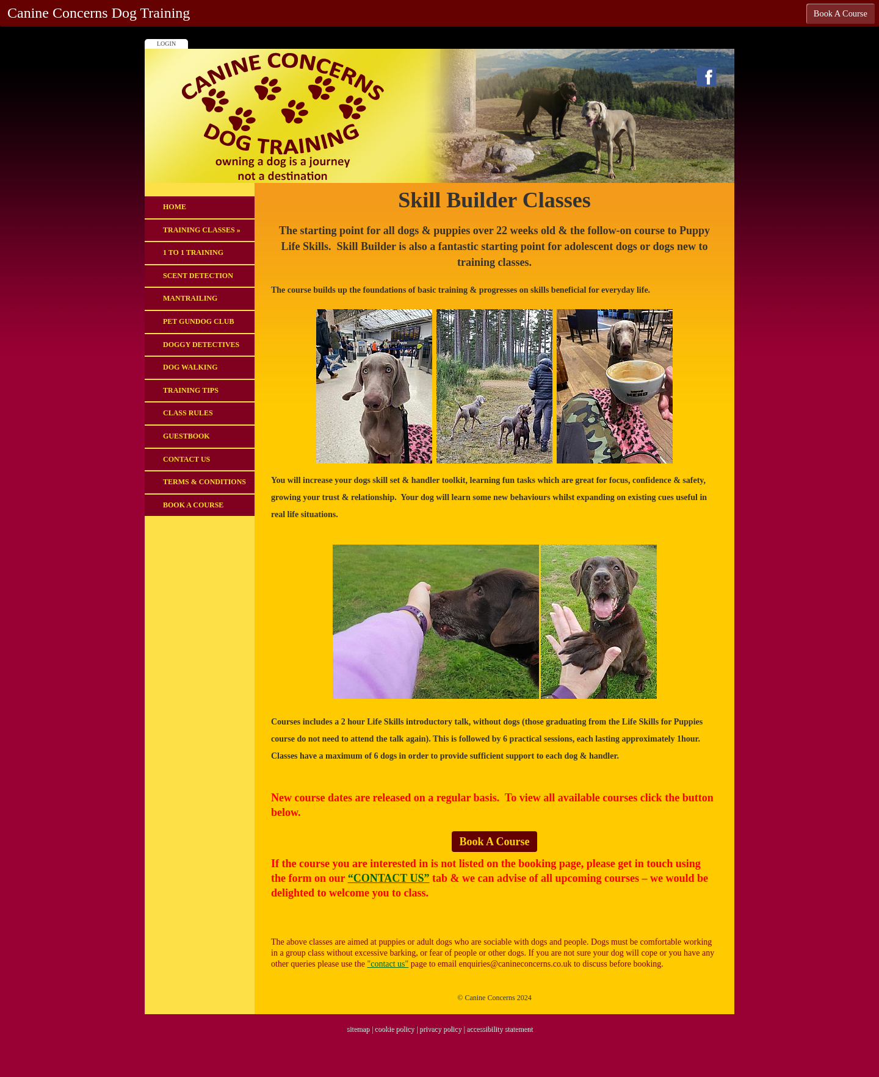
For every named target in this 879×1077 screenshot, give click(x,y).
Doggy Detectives (201, 344)
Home (174, 206)
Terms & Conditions (204, 482)
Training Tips (191, 390)
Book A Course (193, 505)
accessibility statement (499, 1029)
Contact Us (186, 459)
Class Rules (188, 413)
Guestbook (186, 436)
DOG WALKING (190, 367)
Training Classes (202, 230)
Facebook (706, 77)
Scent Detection (198, 275)
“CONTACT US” (389, 878)
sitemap (358, 1029)
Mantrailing (190, 298)
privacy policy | (442, 1029)
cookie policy (394, 1029)
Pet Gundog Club (198, 321)
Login (166, 43)
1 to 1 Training (193, 252)
